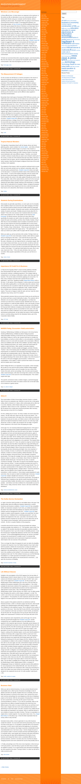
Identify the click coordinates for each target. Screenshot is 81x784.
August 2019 (44, 52)
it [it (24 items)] (70, 49)
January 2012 (44, 166)
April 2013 (43, 148)
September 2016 (45, 104)
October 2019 (44, 50)
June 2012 (43, 160)
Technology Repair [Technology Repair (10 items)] (68, 64)
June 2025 (43, 29)
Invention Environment (13, 4)
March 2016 (44, 114)
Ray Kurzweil (16, 24)
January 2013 (44, 153)
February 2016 (44, 116)
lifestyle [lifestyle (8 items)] (73, 50)
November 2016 (45, 100)
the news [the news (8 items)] (77, 64)
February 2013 (44, 152)
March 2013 (44, 150)
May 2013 (43, 146)
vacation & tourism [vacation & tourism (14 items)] (68, 69)
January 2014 (44, 132)
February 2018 (44, 75)
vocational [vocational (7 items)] (71, 70)
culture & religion (9, 386)
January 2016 (44, 118)
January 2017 (44, 96)
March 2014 (44, 128)
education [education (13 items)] (75, 28)
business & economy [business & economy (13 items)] (70, 22)
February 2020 (44, 43)
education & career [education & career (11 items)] (69, 30)
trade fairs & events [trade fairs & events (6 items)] (74, 66)
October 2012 (44, 159)
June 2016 (43, 109)
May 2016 (43, 111)
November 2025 (45, 20)
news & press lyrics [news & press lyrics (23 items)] (69, 59)
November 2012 (45, 157)
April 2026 (43, 15)
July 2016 (43, 107)
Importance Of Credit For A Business (14, 266)
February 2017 (44, 95)
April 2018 (43, 72)
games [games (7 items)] (69, 39)
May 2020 (43, 38)
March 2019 (44, 61)
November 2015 (45, 121)
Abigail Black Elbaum (29, 280)
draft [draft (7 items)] (63, 28)
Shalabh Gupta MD (34, 40)
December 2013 (45, 134)
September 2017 (45, 82)
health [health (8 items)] (73, 43)
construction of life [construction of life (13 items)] (69, 26)
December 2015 (45, 120)
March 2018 (44, 73)
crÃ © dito (6, 319)
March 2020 (44, 41)
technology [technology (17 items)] (70, 62)
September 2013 (45, 139)
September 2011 (45, 169)
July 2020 (43, 34)
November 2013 (45, 136)
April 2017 (43, 91)
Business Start (6, 685)
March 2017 (44, 93)
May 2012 (43, 162)
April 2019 (43, 59)
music (16, 489)
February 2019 (44, 63)
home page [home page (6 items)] (67, 45)
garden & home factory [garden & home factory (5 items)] (75, 39)
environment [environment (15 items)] (67, 37)
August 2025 (44, 25)
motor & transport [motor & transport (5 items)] (65, 56)
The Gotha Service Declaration (12, 499)
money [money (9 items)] (76, 54)
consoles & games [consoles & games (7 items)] (66, 24)
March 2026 (44, 17)
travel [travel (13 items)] (64, 68)
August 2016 (44, 105)
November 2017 (45, 79)
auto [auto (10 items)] (65, 20)
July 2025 (43, 27)
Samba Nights (24, 147)
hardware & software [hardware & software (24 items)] (68, 42)
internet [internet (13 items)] (70, 47)
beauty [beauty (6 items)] (74, 20)
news (10, 65)
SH (8, 779)
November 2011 (45, 168)
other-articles (6, 754)
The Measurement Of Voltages (12, 74)
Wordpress (3, 779)
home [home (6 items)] (63, 45)
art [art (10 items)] (62, 20)
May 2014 (43, 125)
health (5, 676)
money (14, 562)
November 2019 (45, 48)
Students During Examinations (12, 200)
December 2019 (45, 47)
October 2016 (44, 102)
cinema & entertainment (9, 489)
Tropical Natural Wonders (10, 142)
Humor (8, 257)
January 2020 (44, 45)
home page (6, 65)
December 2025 (45, 18)
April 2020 (43, 40)
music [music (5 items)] (70, 56)
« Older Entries (5, 767)
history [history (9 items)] (77, 43)
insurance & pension (8, 562)
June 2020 (43, 36)
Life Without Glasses (8, 572)
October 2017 (44, 80)
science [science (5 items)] (63, 62)
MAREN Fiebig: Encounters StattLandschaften (17, 328)
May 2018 (43, 70)
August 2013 (44, 141)
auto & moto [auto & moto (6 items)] (70, 20)
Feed (12, 779)
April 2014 (43, 127)
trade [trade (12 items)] (68, 66)
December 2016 (45, 98)
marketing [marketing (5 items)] (78, 50)
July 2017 (43, 86)
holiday (5, 191)
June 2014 (43, 123)
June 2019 (43, 56)
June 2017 (43, 88)
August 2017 (44, 84)
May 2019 (43, 57)
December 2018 (45, 64)
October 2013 (44, 137)
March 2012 (44, 164)
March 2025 (44, 31)
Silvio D (3, 396)
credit (5, 132)
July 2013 (43, 143)
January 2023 (44, 32)
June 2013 (43, 144)
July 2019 (43, 54)
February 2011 (44, 171)
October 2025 (44, 22)
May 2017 (43, 89)
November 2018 (45, 66)
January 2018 (44, 77)
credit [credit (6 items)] (78, 26)
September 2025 (45, 24)
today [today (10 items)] (63, 66)
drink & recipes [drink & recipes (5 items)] (67, 28)
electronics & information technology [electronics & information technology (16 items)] (67, 34)
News (11, 68)
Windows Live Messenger (10, 12)
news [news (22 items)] (74, 55)
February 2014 (44, 130)
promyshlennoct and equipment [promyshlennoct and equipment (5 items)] (73, 60)
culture (5, 257)
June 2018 (43, 68)
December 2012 (45, 155)
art (4, 386)
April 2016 (43, 112)
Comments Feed (18, 779)
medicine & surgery (11, 676)
